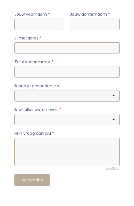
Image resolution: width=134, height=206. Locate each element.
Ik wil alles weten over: (37, 109)
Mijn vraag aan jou (34, 133)
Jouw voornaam (32, 14)
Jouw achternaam (90, 14)
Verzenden (32, 180)
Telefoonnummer (33, 62)
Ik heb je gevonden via (36, 86)
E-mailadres (28, 38)
